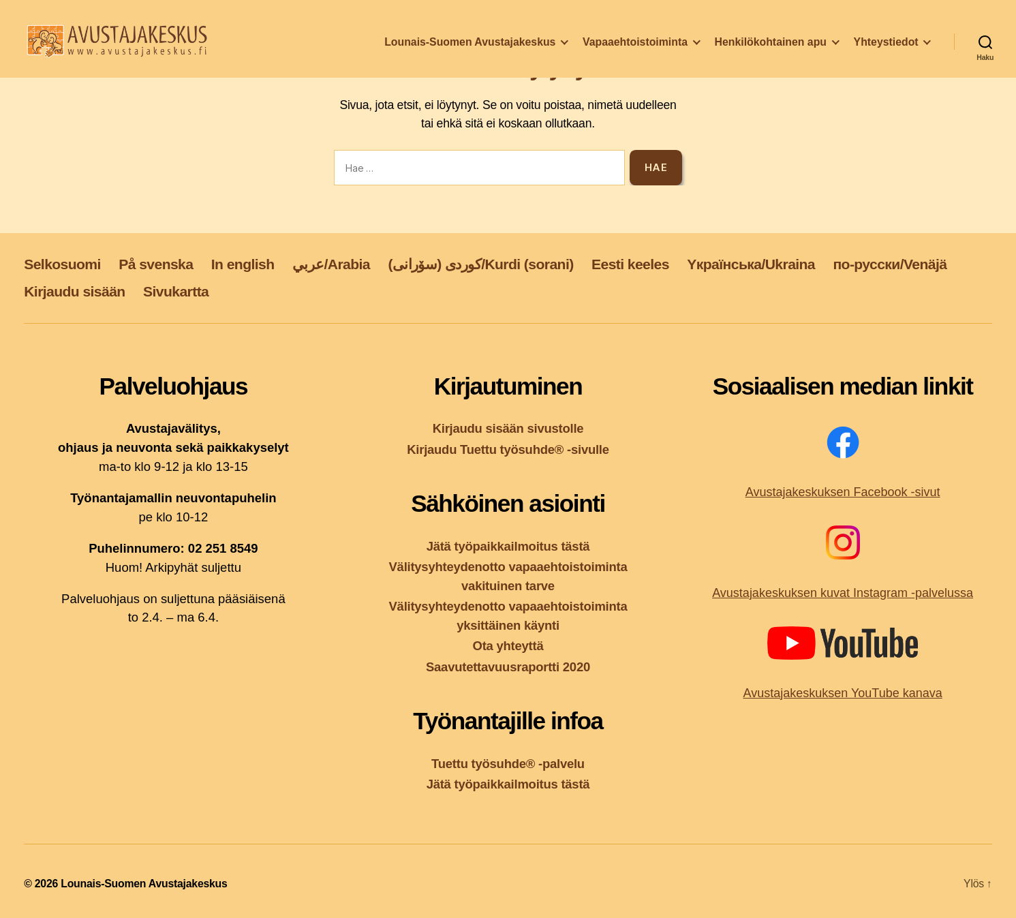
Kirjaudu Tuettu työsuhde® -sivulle (508, 449)
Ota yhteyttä (508, 646)
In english (243, 264)
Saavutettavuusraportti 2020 (508, 667)
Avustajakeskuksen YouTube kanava (842, 693)
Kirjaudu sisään (74, 291)
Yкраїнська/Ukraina (751, 264)
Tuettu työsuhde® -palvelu (508, 763)
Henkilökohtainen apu (771, 50)
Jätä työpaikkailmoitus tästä (508, 546)
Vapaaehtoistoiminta (635, 50)
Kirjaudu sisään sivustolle (508, 428)
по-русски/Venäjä (889, 264)
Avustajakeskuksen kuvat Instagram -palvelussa (842, 593)
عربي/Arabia (331, 264)
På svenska (156, 264)
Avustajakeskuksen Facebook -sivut (842, 492)
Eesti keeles (630, 264)
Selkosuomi (62, 264)
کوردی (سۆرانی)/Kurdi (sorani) (480, 264)
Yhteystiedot (886, 50)
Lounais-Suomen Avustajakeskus (469, 50)
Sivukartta (176, 291)
